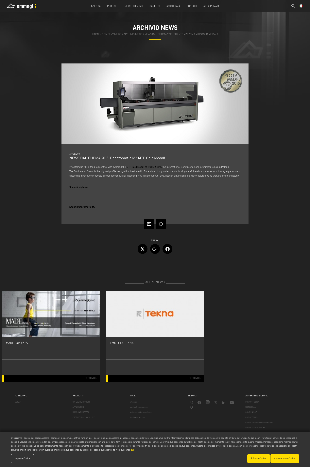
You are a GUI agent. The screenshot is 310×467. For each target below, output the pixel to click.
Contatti (192, 6)
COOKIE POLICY (251, 417)
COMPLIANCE (251, 412)
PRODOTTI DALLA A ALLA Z (84, 417)
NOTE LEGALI (250, 407)
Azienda (96, 6)
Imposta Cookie (22, 458)
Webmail (133, 402)
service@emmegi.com (139, 407)
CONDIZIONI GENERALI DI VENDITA (259, 422)
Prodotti (112, 6)
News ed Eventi (134, 6)
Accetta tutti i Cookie (284, 458)
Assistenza (173, 6)
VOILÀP (18, 402)
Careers (154, 6)
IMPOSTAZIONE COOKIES (255, 427)
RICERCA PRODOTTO (81, 412)
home (96, 34)
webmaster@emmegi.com (140, 412)
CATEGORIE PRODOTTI (81, 402)
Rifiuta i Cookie (258, 458)
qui (132, 449)
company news (111, 34)
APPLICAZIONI (78, 407)
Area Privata (211, 6)
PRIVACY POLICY (252, 402)
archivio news (133, 34)
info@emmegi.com (137, 417)
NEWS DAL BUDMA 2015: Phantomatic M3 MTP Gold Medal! (181, 34)
